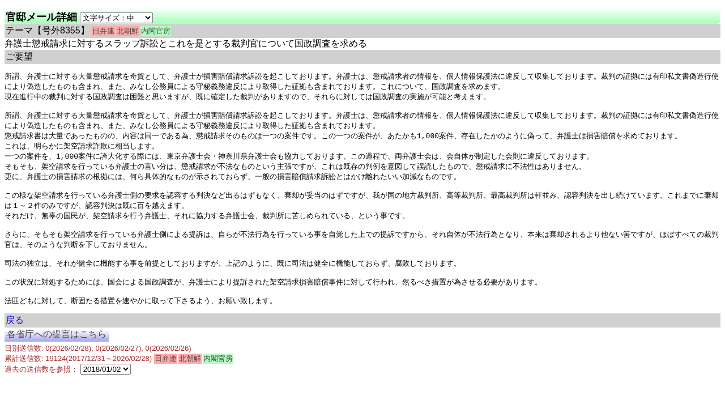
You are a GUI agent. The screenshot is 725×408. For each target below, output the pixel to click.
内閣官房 (155, 31)
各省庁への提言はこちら (56, 354)
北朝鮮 (128, 31)
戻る (15, 340)
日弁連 (103, 31)
